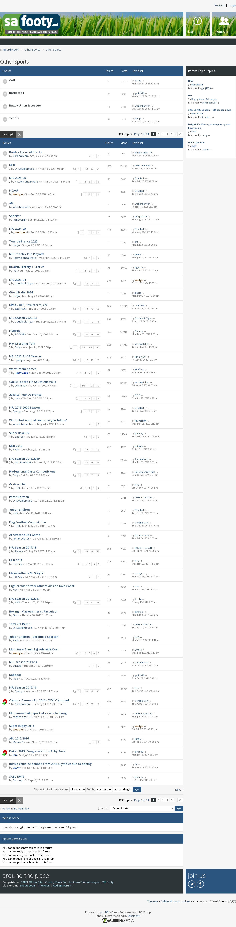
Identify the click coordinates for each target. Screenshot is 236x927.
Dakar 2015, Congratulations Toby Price (37, 751)
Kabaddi (15, 675)
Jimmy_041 (140, 356)
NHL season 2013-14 (23, 662)
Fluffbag (139, 369)
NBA (190, 80)
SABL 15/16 (16, 776)
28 (98, 360)
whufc (138, 649)
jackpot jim (19, 219)
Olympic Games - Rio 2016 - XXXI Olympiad (39, 700)
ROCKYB (20, 334)
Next (178, 789)
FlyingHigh (140, 420)
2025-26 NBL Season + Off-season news (209, 109)
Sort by (99, 789)
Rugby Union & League (25, 105)
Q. (136, 764)
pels (17, 398)
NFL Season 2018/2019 (24, 458)
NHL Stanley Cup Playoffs (26, 254)
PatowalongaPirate (26, 181)
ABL (11, 203)
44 (92, 551)
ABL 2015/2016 (19, 738)
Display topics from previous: (60, 789)
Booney (139, 331)
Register (220, 5)
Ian (15, 755)
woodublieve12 (22, 424)
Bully (18, 347)
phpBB (104, 912)
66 (92, 334)
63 (92, 168)
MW (15, 589)
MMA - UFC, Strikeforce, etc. (28, 305)
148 (83, 385)
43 (86, 551)
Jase (15, 678)
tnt (136, 241)
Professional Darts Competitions (32, 471)
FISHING (14, 331)
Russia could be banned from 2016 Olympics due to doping (50, 764)
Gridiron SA (17, 484)
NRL (190, 95)
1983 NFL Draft (19, 624)
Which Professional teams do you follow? (38, 420)
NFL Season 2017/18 (22, 547)
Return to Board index (15, 808)
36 (92, 462)
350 (97, 347)
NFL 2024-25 (17, 228)
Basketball (16, 93)
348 (83, 347)
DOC (137, 395)
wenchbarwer (142, 105)
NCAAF (13, 190)
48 (86, 308)
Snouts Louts (28, 885)
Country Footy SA (55, 882)
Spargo (19, 360)
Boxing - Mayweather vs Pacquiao (32, 611)
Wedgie (18, 194)
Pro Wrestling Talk (22, 343)
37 (98, 462)
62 (86, 168)
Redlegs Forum (62, 885)
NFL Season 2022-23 (23, 318)
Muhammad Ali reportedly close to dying (38, 713)
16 (86, 475)
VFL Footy (107, 882)
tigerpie (139, 267)
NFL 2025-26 (17, 178)
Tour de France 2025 (23, 241)
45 (98, 551)
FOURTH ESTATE (143, 547)
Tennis (14, 118)
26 (86, 360)
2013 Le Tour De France (25, 395)
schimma (20, 385)
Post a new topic (11, 134)
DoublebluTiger (24, 283)
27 (92, 360)
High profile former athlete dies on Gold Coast (41, 586)
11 (86, 321)
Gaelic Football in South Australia (32, 382)
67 (98, 334)
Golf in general (196, 142)
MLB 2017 (15, 560)
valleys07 (140, 573)
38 (98, 602)
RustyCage (21, 372)
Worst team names (22, 369)
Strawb (17, 665)
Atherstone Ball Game (24, 535)
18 (98, 475)
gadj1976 (139, 93)
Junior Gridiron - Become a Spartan (33, 637)
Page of (141, 134)
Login (233, 5)
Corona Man (20, 156)
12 (86, 283)
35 (86, 462)
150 (97, 385)
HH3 (15, 449)
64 (98, 168)
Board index (10, 49)
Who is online (11, 818)
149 (90, 385)
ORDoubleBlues (24, 168)
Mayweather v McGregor (26, 573)
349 (90, 347)
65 (86, 334)
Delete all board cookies (175, 901)
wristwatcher (142, 343)
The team (153, 901)
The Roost (44, 885)
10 (86, 449)
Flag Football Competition (27, 522)
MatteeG (18, 742)
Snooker (15, 216)
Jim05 (138, 254)
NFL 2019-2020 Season (24, 407)
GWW (16, 767)
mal (15, 270)
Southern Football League (84, 882)
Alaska (19, 551)
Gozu (16, 615)
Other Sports (32, 49)
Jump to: (103, 808)
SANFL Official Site (32, 882)
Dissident (133, 916)
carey (138, 80)
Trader (205, 149)
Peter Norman (19, 497)
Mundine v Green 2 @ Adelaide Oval (33, 649)
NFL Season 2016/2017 (24, 598)
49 (92, 308)
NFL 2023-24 (17, 280)
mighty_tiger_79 (143, 152)
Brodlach (140, 178)
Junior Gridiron (19, 509)
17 (92, 475)
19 (98, 704)
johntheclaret (23, 462)
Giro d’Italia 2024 (21, 292)
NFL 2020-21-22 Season (25, 356)
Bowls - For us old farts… (26, 152)
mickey (139, 446)
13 (92, 283)
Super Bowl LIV (19, 433)
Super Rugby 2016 (21, 726)
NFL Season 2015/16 (22, 687)
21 (180, 134)
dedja (138, 118)
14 (98, 283)
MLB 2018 (15, 446)
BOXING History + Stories (26, 267)
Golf (12, 80)
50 (98, 308)
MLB (12, 165)
